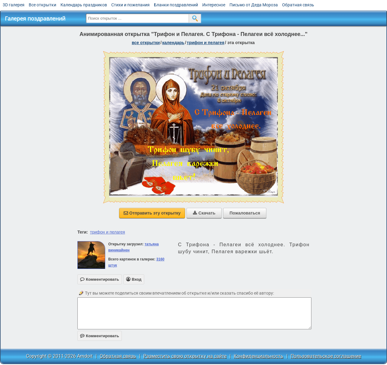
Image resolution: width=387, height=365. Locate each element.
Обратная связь (298, 4)
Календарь (173, 42)
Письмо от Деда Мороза (253, 4)
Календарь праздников (83, 4)
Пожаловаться (244, 213)
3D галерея (13, 4)
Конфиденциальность (258, 356)
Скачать (204, 213)
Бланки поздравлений (176, 4)
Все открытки (42, 4)
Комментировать (99, 336)
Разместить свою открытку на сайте (184, 356)
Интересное (213, 4)
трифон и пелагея (107, 232)
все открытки (146, 42)
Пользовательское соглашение (326, 356)
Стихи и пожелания (130, 4)
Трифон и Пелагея (205, 42)
